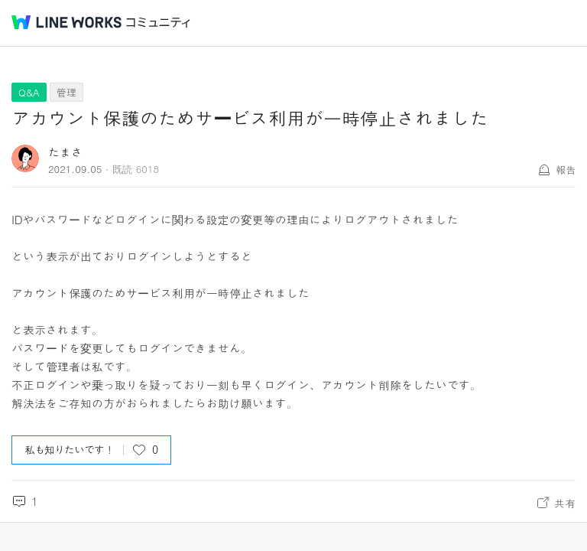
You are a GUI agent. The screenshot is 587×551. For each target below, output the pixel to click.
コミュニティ (158, 22)
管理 (66, 92)
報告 (566, 169)
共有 (565, 502)
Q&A (29, 92)
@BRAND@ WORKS (66, 22)
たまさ (65, 152)
